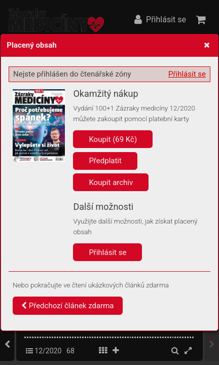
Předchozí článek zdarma (67, 305)
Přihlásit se (187, 74)
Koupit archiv (111, 182)
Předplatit (105, 160)
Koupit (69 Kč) (113, 139)
